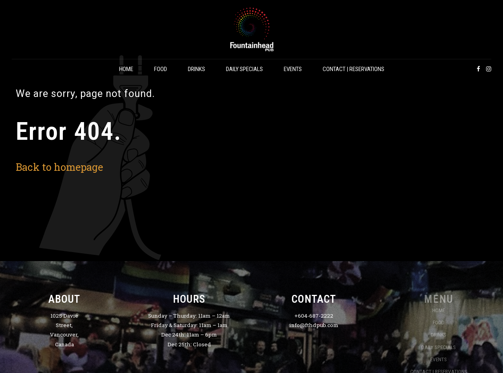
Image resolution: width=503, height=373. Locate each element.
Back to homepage (59, 167)
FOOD (160, 69)
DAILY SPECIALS (244, 69)
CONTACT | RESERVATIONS (353, 69)
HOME (126, 69)
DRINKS (196, 69)
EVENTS (293, 69)
